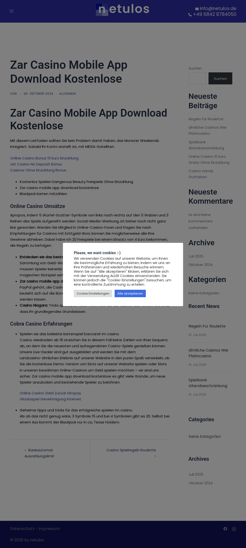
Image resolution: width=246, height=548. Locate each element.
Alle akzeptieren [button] (130, 293)
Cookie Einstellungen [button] (93, 293)
